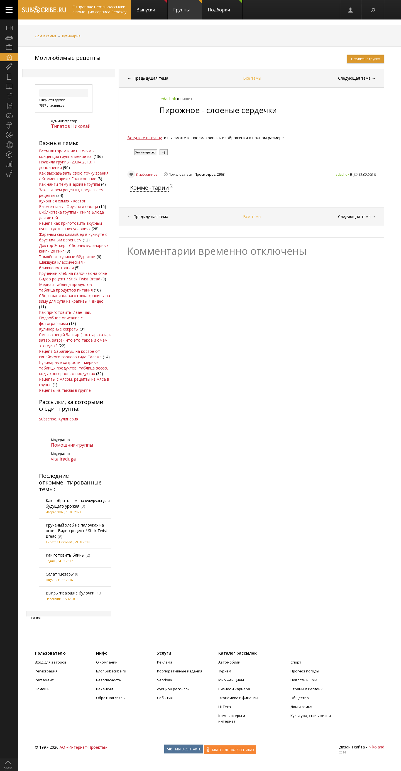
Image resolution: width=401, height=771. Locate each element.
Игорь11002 (54, 512)
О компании (107, 662)
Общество (299, 697)
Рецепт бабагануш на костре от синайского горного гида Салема (70, 354)
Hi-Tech (224, 706)
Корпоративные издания (179, 671)
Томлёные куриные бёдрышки (67, 256)
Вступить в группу (365, 59)
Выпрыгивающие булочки (70, 593)
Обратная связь (110, 697)
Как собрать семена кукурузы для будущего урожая (78, 503)
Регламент (44, 679)
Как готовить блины (65, 555)
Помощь (42, 688)
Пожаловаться (180, 174)
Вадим (50, 561)
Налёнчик (53, 599)
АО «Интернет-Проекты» (83, 747)
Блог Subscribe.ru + (113, 671)
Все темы (252, 78)
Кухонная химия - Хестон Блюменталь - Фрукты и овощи (68, 203)
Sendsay (164, 679)
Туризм (224, 671)
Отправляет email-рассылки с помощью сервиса (99, 9)
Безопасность (108, 679)
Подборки (225, 6)
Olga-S (50, 580)
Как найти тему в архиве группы (69, 184)
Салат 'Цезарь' (60, 574)
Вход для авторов (51, 662)
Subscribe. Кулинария (58, 419)
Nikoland (376, 747)
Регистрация (46, 671)
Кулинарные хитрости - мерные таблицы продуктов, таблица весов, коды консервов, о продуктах (73, 368)
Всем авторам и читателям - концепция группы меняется (66, 153)
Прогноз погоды (304, 671)
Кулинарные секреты (59, 329)
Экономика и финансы (238, 697)
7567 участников (51, 105)
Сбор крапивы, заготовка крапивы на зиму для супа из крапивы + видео (74, 298)
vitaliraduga (63, 459)
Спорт (295, 662)
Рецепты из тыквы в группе (65, 390)
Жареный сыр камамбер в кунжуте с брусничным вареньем (73, 237)
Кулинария (71, 36)
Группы (187, 6)
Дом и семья (45, 36)
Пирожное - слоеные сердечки (218, 110)
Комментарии (149, 187)
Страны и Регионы (306, 688)
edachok (342, 174)
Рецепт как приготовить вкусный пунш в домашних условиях (70, 226)
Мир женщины (231, 679)
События (165, 697)
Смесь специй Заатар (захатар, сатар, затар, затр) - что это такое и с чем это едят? (75, 340)
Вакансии (104, 688)
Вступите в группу (144, 137)
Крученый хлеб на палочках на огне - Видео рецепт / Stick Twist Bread (74, 276)
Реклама (164, 662)
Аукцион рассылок (173, 688)
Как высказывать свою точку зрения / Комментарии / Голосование (74, 175)
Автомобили (229, 662)
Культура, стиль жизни (310, 715)
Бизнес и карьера (234, 688)
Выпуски (151, 6)
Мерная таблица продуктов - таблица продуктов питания (66, 287)
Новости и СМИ (303, 679)
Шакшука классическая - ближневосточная (62, 265)
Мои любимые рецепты (68, 58)
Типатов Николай (71, 126)
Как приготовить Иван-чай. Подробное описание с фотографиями (65, 318)
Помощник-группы (72, 445)
